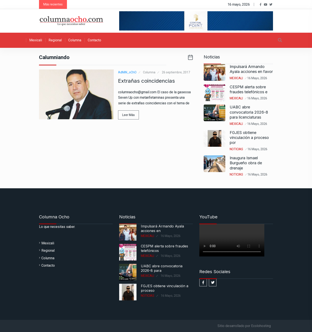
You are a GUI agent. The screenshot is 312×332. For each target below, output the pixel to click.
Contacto (94, 40)
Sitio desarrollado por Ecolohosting (244, 326)
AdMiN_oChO (127, 72)
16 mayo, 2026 (257, 78)
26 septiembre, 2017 (176, 72)
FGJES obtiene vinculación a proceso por (249, 137)
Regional (55, 40)
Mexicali (35, 40)
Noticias (236, 149)
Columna (74, 40)
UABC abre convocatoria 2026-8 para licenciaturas (249, 112)
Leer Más (128, 115)
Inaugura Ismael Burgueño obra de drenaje (246, 163)
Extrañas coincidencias (146, 81)
